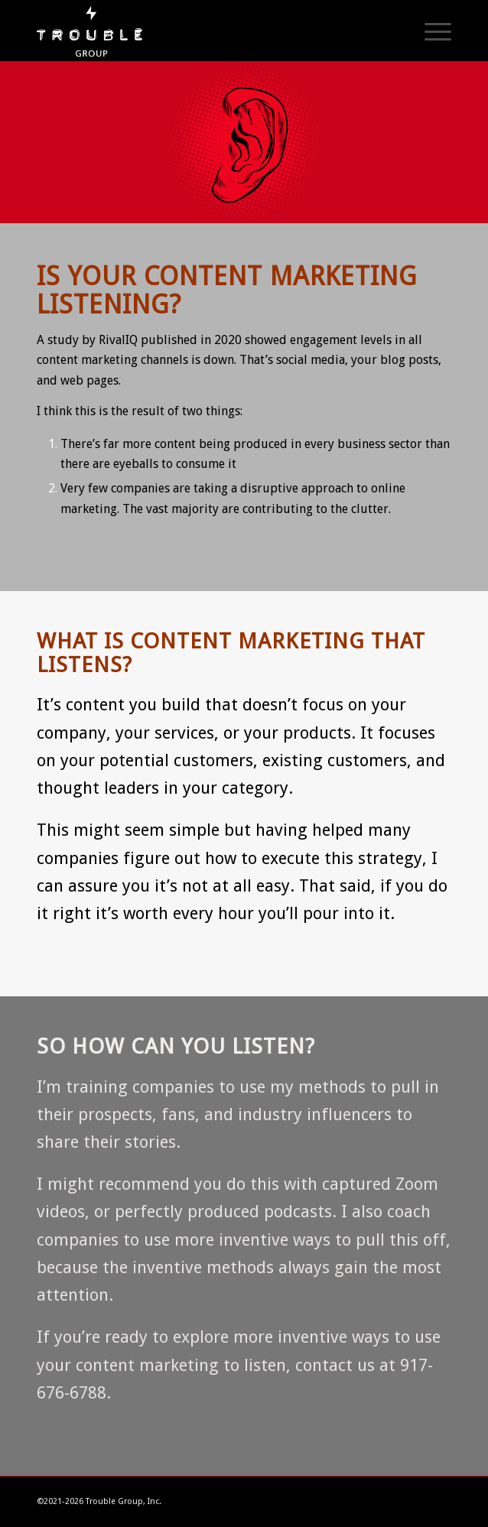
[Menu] (430, 30)
